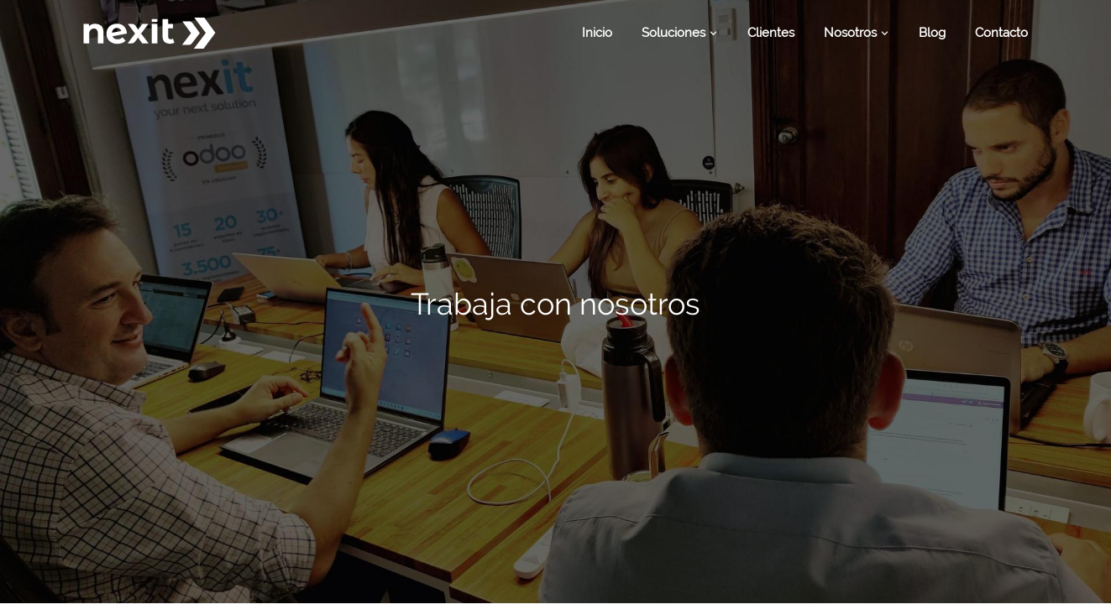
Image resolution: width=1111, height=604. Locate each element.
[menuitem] (597, 33)
